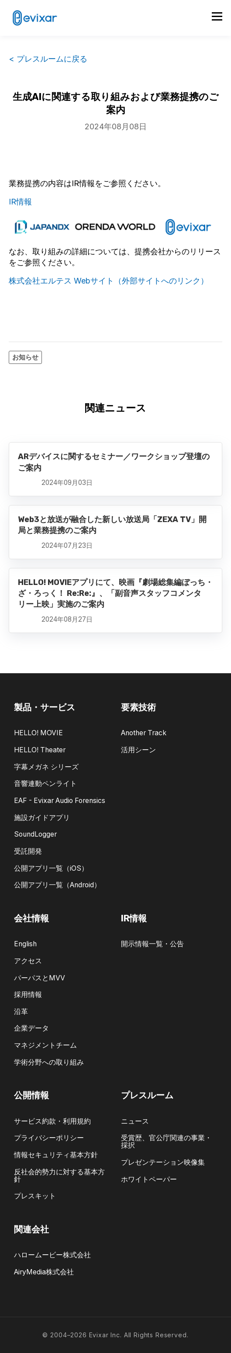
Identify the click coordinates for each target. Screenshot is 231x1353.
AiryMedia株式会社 (44, 1272)
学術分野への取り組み (49, 1062)
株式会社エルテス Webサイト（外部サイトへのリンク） (108, 280)
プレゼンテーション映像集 (163, 1162)
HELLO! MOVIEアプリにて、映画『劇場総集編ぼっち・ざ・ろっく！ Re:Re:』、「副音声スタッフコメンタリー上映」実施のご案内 (115, 593)
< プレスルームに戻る (48, 58)
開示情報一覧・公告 (152, 944)
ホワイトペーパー (149, 1179)
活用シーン (138, 750)
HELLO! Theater (40, 750)
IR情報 (20, 201)
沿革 (21, 1011)
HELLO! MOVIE (38, 733)
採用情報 (28, 994)
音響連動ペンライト (45, 783)
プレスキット (35, 1196)
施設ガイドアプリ (42, 817)
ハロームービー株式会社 (52, 1255)
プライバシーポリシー (49, 1138)
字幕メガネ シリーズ (46, 767)
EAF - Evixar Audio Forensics (59, 800)
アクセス (28, 961)
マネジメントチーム (45, 1045)
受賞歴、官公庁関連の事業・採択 (166, 1141)
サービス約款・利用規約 (52, 1121)
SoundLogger (35, 834)
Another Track (143, 733)
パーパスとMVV (39, 978)
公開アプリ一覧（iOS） (51, 868)
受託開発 (28, 851)
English (25, 944)
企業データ (31, 1028)
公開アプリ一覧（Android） (57, 885)
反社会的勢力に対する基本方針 (59, 1175)
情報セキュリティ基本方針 (56, 1155)
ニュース (135, 1121)
